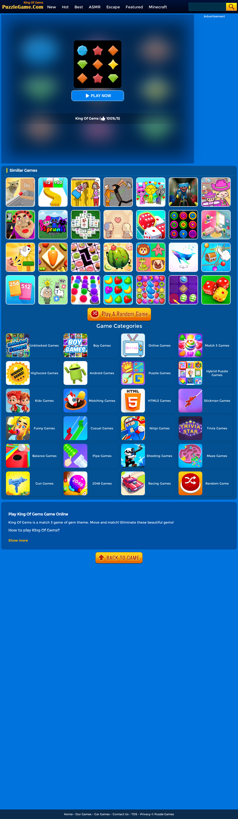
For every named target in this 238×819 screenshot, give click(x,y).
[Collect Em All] (85, 277)
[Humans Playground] (118, 179)
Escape (113, 7)
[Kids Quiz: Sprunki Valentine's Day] (150, 179)
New (51, 7)
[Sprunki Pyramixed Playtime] (53, 212)
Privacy (145, 814)
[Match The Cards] (150, 244)
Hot (65, 7)
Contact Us (121, 814)
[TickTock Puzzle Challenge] (20, 179)
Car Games (102, 814)
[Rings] (183, 212)
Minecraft (158, 7)
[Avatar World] (216, 179)
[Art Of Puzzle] (183, 244)
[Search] (207, 7)
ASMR (95, 7)
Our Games (83, 814)
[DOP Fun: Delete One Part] (85, 179)
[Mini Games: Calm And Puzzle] (20, 244)
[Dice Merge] (150, 212)
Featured (134, 7)
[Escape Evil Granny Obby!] (20, 212)
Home (68, 814)
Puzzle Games (164, 814)
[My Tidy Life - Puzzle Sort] (216, 212)
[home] (22, 7)
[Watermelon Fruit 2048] (118, 244)
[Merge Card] (20, 277)
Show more (18, 540)
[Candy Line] (183, 277)
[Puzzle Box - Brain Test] (53, 277)
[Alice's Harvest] (118, 277)
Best (78, 7)
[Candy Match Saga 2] (150, 277)
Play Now (97, 96)
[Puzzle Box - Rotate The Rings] (216, 244)
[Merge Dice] (216, 277)
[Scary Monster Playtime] (183, 179)
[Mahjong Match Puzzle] (85, 212)
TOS (134, 814)
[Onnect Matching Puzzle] (85, 244)
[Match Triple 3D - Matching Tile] (53, 244)
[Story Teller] (118, 212)
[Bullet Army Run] (53, 179)
